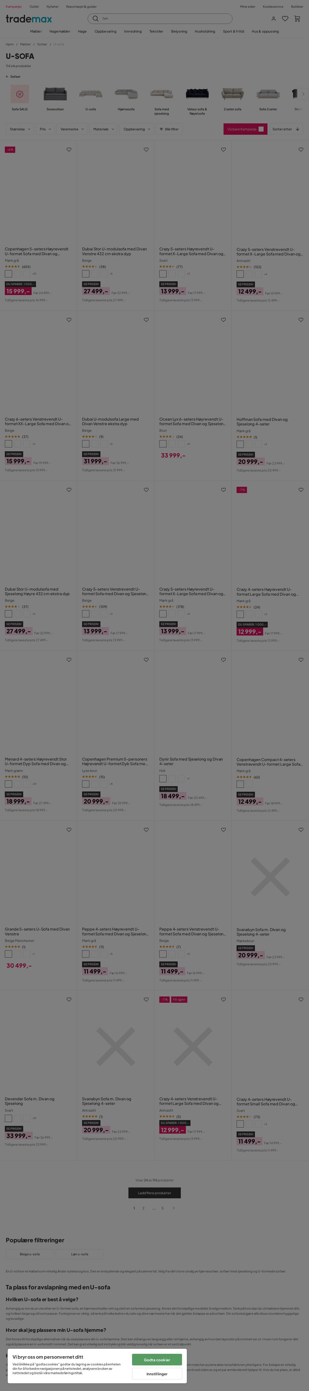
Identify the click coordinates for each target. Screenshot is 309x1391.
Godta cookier (157, 1359)
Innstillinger (157, 1373)
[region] (97, 1366)
